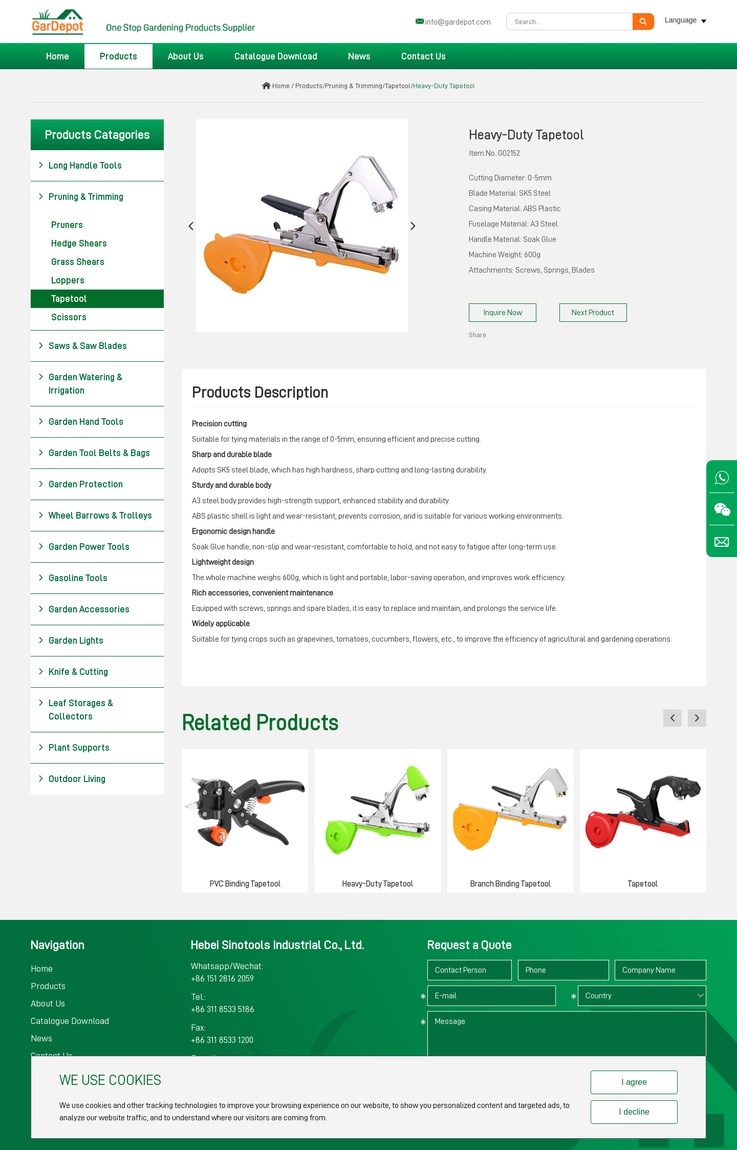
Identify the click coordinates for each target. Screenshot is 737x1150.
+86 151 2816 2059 (222, 978)
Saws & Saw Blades (82, 346)
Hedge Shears (79, 243)
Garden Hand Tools (80, 421)
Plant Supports (74, 747)
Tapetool (397, 85)
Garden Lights (70, 640)
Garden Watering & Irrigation (80, 383)
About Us (186, 56)
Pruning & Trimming (353, 85)
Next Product (593, 313)
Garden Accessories (83, 609)
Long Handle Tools (80, 165)
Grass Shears (77, 261)
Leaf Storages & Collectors (75, 708)
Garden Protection (80, 484)
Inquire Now (502, 313)
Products (118, 56)
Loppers (67, 280)
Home (57, 56)
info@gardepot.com (458, 22)
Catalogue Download (275, 56)
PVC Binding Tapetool (245, 884)
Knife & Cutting (73, 672)
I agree (634, 1082)
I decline (634, 1111)
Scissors (68, 317)
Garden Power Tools (83, 546)
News (359, 56)
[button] (191, 225)
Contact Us (423, 56)
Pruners (67, 225)
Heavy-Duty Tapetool (444, 85)
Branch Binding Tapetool (510, 884)
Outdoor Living (71, 779)
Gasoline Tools (72, 578)
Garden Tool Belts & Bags (94, 453)
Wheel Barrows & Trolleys (95, 515)
